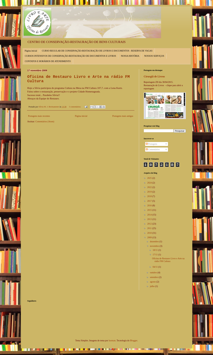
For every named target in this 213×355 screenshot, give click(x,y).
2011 (149, 228)
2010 (149, 233)
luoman (112, 340)
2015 (149, 210)
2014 (149, 215)
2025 (149, 178)
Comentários (153, 149)
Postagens (151, 144)
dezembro (154, 241)
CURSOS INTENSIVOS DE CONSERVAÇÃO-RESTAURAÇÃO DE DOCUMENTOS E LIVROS (70, 56)
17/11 (155, 254)
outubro (154, 272)
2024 (149, 183)
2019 (149, 192)
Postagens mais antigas (122, 116)
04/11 (155, 267)
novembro (155, 246)
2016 (149, 205)
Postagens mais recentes (39, 116)
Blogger (133, 340)
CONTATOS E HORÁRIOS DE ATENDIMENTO (48, 61)
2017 (149, 201)
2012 (149, 224)
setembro (154, 277)
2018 (149, 196)
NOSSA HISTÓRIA (130, 56)
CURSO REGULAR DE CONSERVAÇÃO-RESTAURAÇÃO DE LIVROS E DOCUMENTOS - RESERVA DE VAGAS (97, 51)
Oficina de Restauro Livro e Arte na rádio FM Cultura (168, 259)
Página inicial (31, 51)
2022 (149, 187)
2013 (149, 219)
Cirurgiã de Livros (154, 76)
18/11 (155, 250)
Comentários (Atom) (44, 121)
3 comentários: (75, 107)
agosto (153, 282)
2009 (149, 237)
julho (152, 286)
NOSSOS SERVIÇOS (154, 56)
